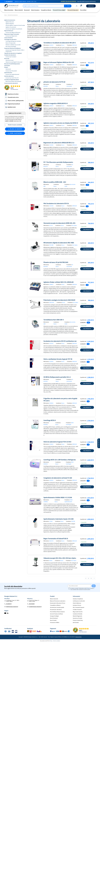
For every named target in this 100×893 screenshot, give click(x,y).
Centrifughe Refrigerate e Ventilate (13, 41)
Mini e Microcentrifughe (11, 46)
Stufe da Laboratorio (9, 76)
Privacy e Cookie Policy (78, 620)
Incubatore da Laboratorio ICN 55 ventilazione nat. (60, 341)
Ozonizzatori (7, 65)
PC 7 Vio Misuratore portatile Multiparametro (58, 162)
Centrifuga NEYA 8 (49, 420)
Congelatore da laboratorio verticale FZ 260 (57, 478)
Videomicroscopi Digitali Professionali (14, 62)
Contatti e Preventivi (77, 609)
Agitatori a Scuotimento (11, 27)
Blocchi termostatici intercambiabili (13, 81)
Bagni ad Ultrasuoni (8, 30)
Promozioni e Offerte (54, 622)
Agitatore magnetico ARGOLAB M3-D (55, 103)
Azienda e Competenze (78, 599)
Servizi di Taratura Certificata (56, 614)
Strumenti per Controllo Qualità (57, 607)
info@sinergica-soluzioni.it (12, 606)
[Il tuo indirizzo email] (79, 585)
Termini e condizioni (56, 640)
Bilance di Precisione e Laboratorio (57, 601)
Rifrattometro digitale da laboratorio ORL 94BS (58, 243)
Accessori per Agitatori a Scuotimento (14, 29)
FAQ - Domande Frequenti (78, 607)
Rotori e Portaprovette (10, 43)
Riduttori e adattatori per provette (13, 44)
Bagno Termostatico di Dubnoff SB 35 (55, 538)
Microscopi (6, 58)
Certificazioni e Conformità (79, 601)
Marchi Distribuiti (54, 618)
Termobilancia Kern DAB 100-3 (53, 320)
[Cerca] (47, 6)
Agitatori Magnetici (10, 23)
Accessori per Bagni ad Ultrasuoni (13, 32)
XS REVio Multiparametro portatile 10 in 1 (57, 377)
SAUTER (73, 521)
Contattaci (91, 6)
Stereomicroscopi (9, 60)
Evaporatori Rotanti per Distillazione (12, 48)
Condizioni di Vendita (77, 614)
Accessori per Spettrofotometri (12, 74)
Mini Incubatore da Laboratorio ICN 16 (56, 203)
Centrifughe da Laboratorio (10, 39)
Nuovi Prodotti (53, 620)
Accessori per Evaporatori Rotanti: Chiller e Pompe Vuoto (15, 50)
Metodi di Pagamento (77, 616)
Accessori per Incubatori (11, 57)
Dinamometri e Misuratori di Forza (57, 603)
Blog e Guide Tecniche (77, 611)
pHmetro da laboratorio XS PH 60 (54, 82)
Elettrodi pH (8, 69)
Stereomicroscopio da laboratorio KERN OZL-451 (59, 223)
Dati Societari (76, 622)
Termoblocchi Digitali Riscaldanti (11, 79)
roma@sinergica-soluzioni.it (35, 606)
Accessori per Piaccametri (11, 71)
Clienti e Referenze (77, 603)
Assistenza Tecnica (77, 605)
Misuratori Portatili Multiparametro (12, 64)
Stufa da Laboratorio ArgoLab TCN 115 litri (57, 442)
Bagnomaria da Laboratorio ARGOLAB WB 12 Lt (58, 143)
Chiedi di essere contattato (15, 125)
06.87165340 (31, 604)
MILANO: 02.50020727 (15, 129)
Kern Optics (74, 225)
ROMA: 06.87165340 (15, 133)
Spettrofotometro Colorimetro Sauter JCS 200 (58, 519)
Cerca (68, 6)
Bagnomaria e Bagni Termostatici (11, 34)
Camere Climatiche (8, 37)
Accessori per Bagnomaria (11, 36)
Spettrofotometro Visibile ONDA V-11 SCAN (57, 497)
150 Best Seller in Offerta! (68, 1)
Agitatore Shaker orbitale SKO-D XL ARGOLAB (58, 282)
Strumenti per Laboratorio (56, 609)
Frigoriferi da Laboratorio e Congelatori (13, 53)
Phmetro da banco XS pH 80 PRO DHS (55, 262)
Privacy (88, 588)
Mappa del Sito (78, 637)
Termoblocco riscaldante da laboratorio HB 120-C (59, 43)
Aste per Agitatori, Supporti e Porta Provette (15, 25)
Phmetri (6, 67)
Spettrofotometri (8, 72)
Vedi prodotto (87, 49)
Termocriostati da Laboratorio (11, 83)
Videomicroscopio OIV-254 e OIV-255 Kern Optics (59, 558)
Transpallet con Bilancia (55, 605)
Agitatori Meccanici (10, 22)
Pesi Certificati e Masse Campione (57, 611)
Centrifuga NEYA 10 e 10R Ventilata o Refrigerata (59, 460)
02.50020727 (9, 1)
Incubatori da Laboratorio (10, 55)
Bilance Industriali (54, 599)
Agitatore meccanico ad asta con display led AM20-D (60, 123)
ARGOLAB (74, 45)
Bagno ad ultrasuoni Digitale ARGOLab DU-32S (58, 62)
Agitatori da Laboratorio (9, 20)
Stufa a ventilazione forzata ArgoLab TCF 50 (57, 359)
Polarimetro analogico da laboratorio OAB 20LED (59, 300)
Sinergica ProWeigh (54, 616)
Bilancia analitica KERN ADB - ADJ (54, 182)
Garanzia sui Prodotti (77, 618)
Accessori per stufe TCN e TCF (12, 78)
